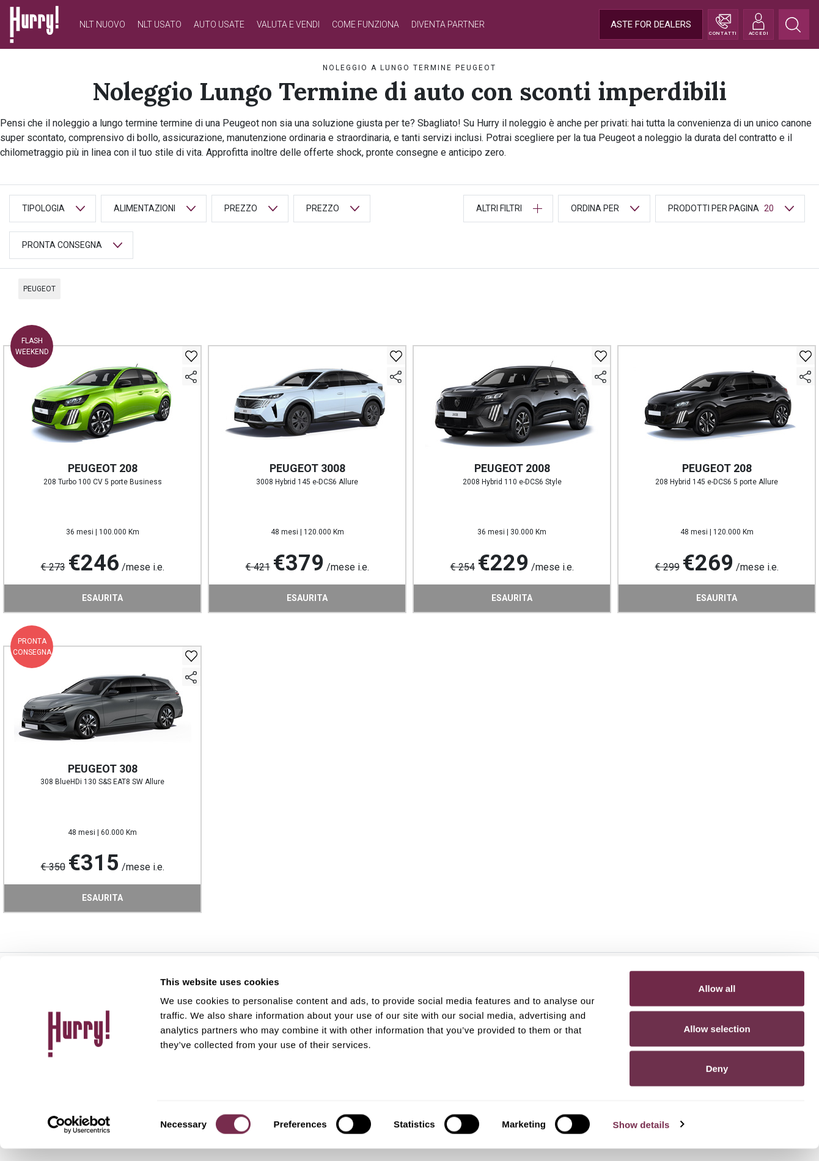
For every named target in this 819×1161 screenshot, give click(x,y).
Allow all (717, 1000)
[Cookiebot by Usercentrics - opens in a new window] (79, 1137)
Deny (717, 1080)
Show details (641, 1137)
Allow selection (716, 1041)
